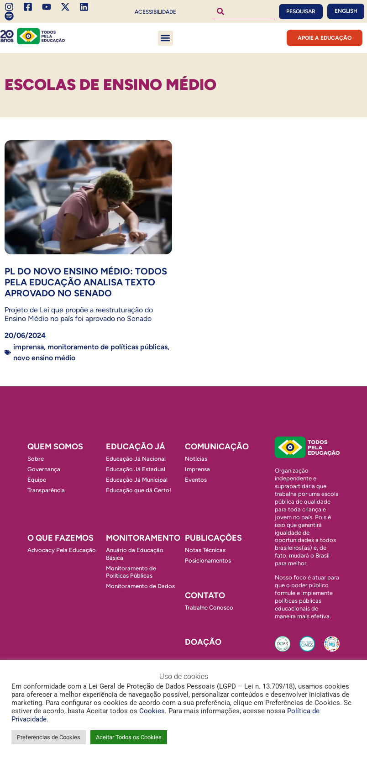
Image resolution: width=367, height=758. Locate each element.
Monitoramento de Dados (140, 586)
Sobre (35, 458)
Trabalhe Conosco (209, 607)
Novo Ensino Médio (44, 357)
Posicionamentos (208, 560)
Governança (43, 469)
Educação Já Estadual (135, 469)
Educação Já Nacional (136, 458)
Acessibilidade (155, 12)
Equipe (36, 479)
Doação (203, 642)
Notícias (196, 458)
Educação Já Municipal (137, 479)
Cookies (152, 711)
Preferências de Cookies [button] (48, 737)
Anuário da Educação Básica (134, 554)
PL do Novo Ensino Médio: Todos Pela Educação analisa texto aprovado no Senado (86, 282)
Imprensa (28, 346)
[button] (165, 38)
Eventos (196, 479)
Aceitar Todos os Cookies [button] (129, 737)
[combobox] (243, 11)
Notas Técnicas (205, 550)
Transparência (46, 490)
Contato (205, 595)
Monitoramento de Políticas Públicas (107, 346)
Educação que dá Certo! (138, 490)
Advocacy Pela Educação (61, 550)
